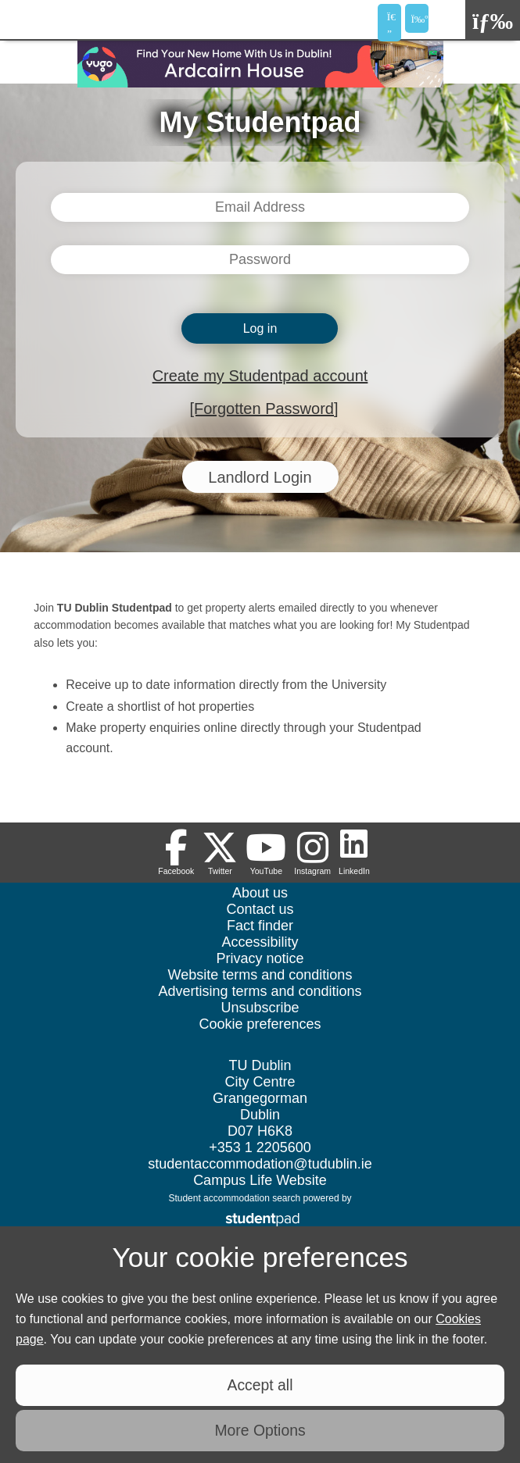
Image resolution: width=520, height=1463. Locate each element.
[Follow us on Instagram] (312, 853)
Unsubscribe (260, 1007)
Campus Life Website (260, 1180)
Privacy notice (259, 958)
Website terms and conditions (260, 975)
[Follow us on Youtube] (266, 853)
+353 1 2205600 (260, 1147)
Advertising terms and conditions (259, 991)
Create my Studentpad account (260, 375)
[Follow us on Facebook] (176, 853)
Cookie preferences (260, 1024)
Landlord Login (259, 477)
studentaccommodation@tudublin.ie (259, 1164)
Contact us (259, 909)
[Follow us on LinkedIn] (354, 853)
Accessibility (259, 942)
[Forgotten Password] (263, 408)
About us (260, 893)
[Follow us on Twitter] (220, 853)
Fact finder (260, 925)
